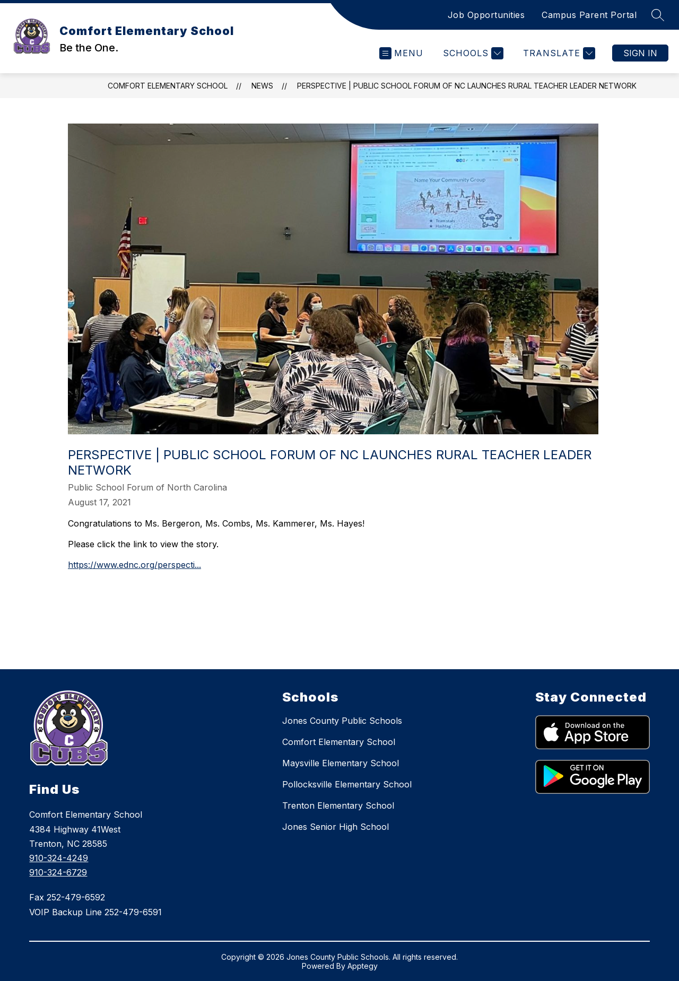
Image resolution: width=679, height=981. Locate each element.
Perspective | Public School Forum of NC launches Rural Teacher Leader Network (467, 85)
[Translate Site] (557, 53)
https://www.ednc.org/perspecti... (134, 564)
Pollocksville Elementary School (347, 784)
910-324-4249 (58, 858)
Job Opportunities (486, 15)
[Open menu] (401, 53)
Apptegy (362, 965)
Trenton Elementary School (338, 805)
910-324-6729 (58, 872)
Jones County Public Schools (342, 720)
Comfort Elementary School (168, 85)
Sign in (640, 53)
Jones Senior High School (335, 826)
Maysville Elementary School (340, 763)
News (262, 85)
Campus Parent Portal (589, 15)
